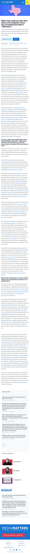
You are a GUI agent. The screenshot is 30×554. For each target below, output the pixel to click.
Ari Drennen (12, 43)
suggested (17, 183)
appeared (12, 223)
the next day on (13, 238)
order (7, 75)
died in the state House (17, 273)
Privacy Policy (21, 545)
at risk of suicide (20, 289)
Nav (22, 2)
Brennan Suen (22, 43)
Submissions (21, 543)
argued (15, 316)
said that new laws (22, 196)
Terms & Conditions (8, 547)
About (8, 541)
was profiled (4, 305)
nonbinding (20, 83)
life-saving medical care (21, 382)
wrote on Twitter (22, 204)
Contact (21, 541)
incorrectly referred (10, 257)
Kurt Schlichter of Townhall (21, 190)
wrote (17, 173)
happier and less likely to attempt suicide (12, 117)
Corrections (8, 543)
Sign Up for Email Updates (13, 535)
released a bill (20, 248)
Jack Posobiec (7, 192)
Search (27, 2)
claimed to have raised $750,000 (9, 322)
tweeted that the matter (18, 211)
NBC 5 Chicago (19, 92)
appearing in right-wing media (15, 169)
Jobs (8, 545)
